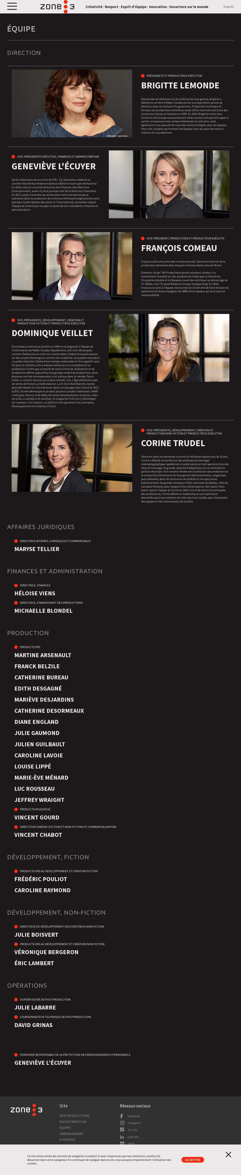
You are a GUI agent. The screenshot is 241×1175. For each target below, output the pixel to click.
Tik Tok (132, 1130)
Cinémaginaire (71, 1133)
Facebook (134, 1116)
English (229, 11)
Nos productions (74, 1115)
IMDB (131, 1144)
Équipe (65, 1127)
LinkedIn (133, 1137)
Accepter (192, 1160)
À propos (67, 1139)
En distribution (73, 1121)
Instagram (134, 1123)
